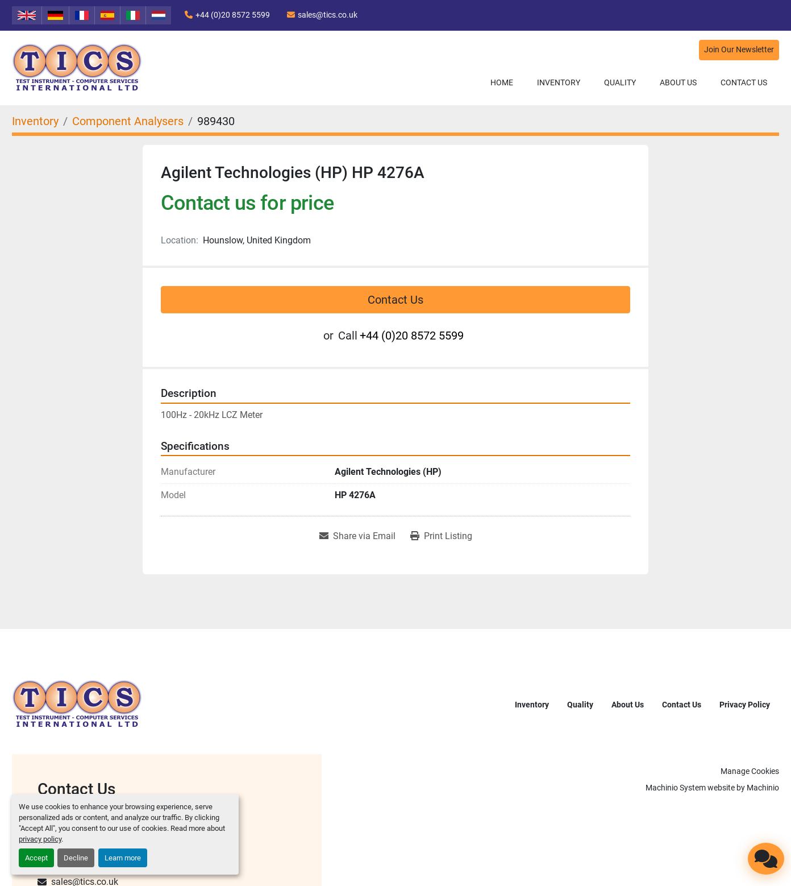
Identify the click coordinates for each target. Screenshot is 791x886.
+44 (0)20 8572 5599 (232, 14)
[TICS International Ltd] (77, 703)
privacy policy (40, 839)
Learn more (123, 858)
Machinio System (676, 787)
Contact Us (744, 82)
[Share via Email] (357, 536)
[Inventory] (35, 121)
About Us (678, 82)
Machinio (763, 787)
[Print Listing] (441, 536)
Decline (76, 858)
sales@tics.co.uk (327, 14)
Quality (620, 82)
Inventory (558, 82)
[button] (558, 82)
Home (501, 82)
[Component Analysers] (128, 121)
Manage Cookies (750, 771)
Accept (36, 858)
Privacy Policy (744, 704)
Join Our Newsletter (739, 50)
